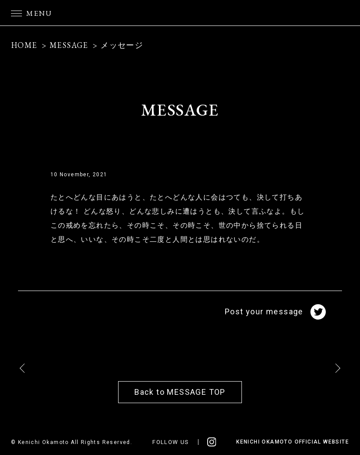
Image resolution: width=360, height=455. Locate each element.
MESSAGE (69, 45)
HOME (24, 45)
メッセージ (122, 45)
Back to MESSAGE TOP (180, 392)
